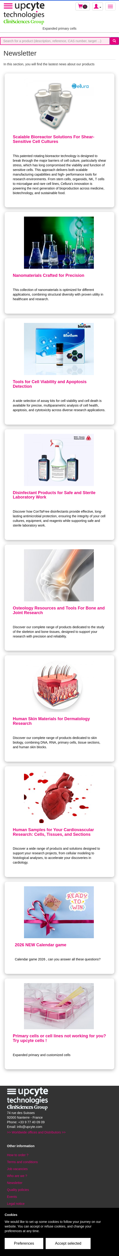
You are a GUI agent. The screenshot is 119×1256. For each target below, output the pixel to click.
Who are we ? (17, 1176)
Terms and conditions (22, 1162)
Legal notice (16, 1204)
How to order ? (17, 1155)
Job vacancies (17, 1169)
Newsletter (14, 1183)
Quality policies (18, 1190)
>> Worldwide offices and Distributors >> (36, 1132)
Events (12, 1197)
